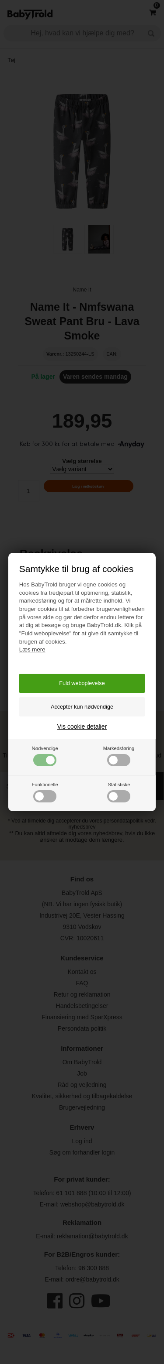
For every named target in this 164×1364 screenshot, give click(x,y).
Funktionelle (44, 792)
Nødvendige (44, 756)
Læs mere (32, 649)
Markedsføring (119, 756)
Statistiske (118, 792)
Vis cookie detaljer (82, 726)
